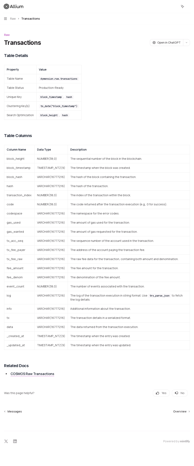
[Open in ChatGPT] (166, 42)
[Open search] (175, 6)
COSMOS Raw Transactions (32, 374)
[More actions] (189, 6)
